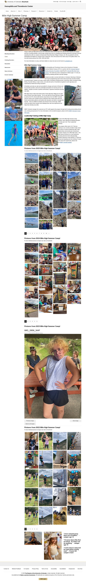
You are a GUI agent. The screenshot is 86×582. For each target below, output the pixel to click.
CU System (26, 568)
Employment (72, 568)
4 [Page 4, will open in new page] (32, 233)
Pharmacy (27, 11)
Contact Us (6, 568)
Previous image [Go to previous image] (30, 420)
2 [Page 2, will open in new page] (27, 233)
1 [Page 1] (25, 233)
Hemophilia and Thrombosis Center (19, 6)
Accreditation (63, 568)
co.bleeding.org (68, 61)
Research (34, 11)
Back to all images (30, 423)
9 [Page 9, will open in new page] (43, 233)
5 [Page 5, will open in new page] (34, 233)
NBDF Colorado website (66, 142)
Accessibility (54, 568)
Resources (42, 11)
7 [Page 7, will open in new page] (39, 233)
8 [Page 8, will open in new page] (41, 233)
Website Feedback (16, 568)
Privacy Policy (35, 568)
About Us (13, 11)
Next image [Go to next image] (75, 420)
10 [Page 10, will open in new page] (46, 233)
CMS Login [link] (43, 579)
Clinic (20, 11)
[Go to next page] (49, 233)
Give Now (80, 568)
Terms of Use (45, 568)
